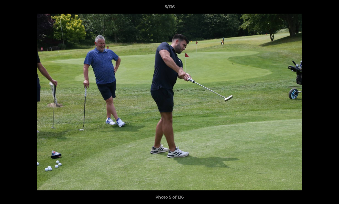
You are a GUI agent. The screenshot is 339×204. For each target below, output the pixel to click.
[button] (328, 8)
